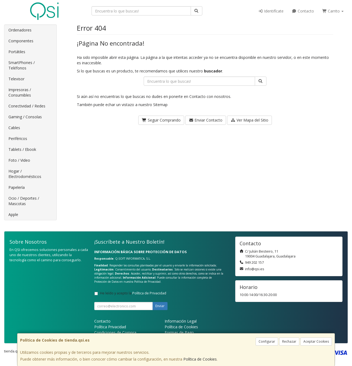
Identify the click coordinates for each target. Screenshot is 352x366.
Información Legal (181, 321)
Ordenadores (20, 30)
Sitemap (160, 104)
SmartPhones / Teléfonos (21, 65)
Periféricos (17, 138)
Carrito (333, 11)
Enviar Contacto (206, 120)
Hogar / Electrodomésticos (24, 173)
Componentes (20, 40)
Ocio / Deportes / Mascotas (23, 201)
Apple (13, 214)
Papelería (16, 187)
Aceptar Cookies (316, 341)
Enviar (160, 306)
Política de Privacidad (147, 282)
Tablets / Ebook (22, 149)
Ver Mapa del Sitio (249, 120)
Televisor (16, 78)
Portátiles (16, 51)
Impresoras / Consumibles (19, 92)
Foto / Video (19, 160)
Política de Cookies (200, 359)
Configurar (267, 341)
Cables (14, 127)
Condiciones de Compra (115, 332)
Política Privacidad (110, 326)
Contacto (303, 11)
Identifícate (271, 11)
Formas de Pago (179, 332)
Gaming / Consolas (25, 116)
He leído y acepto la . (133, 293)
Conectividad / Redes (26, 106)
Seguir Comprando (161, 120)
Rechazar (289, 341)
